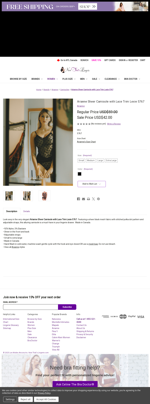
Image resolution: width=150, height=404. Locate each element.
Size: (85, 155)
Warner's (56, 340)
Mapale (55, 325)
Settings (10, 399)
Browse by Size (18, 79)
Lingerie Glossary (11, 325)
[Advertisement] (75, 33)
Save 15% (96, 60)
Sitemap (7, 328)
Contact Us (81, 325)
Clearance (112, 79)
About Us (80, 328)
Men (83, 79)
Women (52, 79)
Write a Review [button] (114, 124)
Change (55, 343)
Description (11, 211)
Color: (85, 169)
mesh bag (93, 244)
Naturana (56, 319)
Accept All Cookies (46, 399)
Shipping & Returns (85, 331)
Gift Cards (110, 60)
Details (26, 211)
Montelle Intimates (60, 322)
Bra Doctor (132, 79)
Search (84, 60)
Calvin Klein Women (61, 337)
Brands (36, 79)
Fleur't (55, 331)
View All (55, 350)
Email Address (10, 302)
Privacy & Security (84, 334)
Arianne (15, 247)
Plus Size (68, 79)
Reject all (25, 399)
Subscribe (67, 307)
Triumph (56, 346)
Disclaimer (81, 337)
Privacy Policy (44, 393)
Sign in (122, 60)
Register (133, 60)
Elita (54, 334)
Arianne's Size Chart (86, 142)
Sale (96, 79)
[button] (75, 384)
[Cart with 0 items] (142, 60)
